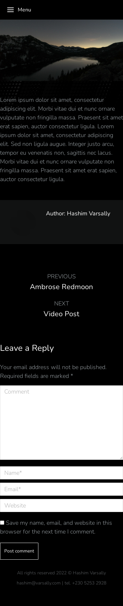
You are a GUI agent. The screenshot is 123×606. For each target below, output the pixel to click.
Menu (19, 10)
